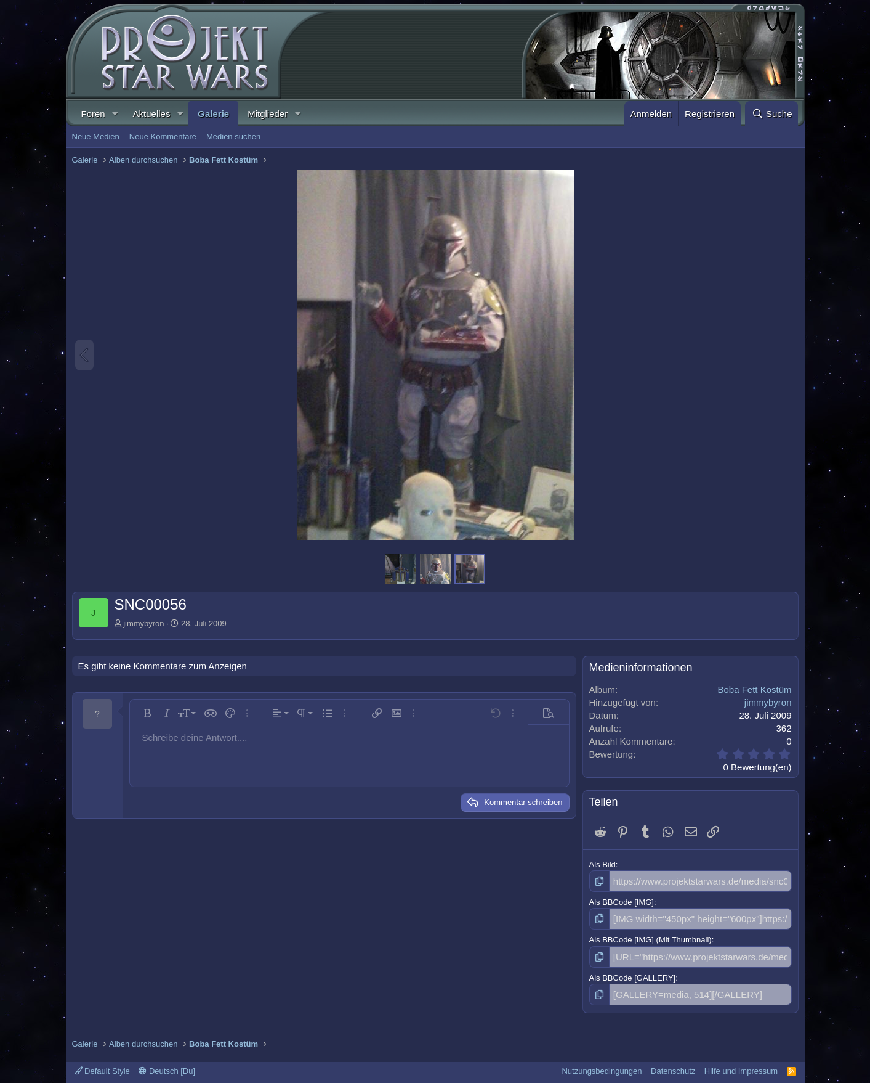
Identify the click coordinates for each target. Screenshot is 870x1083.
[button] (115, 113)
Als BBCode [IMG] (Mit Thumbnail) (650, 936)
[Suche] (771, 113)
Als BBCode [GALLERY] (632, 972)
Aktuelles (152, 113)
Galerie (213, 113)
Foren (93, 113)
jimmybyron (143, 623)
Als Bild (602, 864)
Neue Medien (95, 136)
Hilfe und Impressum (741, 1064)
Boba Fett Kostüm (754, 689)
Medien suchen (233, 136)
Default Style (102, 1064)
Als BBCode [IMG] (621, 900)
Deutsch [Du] (167, 1064)
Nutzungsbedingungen (602, 1064)
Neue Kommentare (162, 136)
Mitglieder (268, 113)
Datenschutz (673, 1064)
